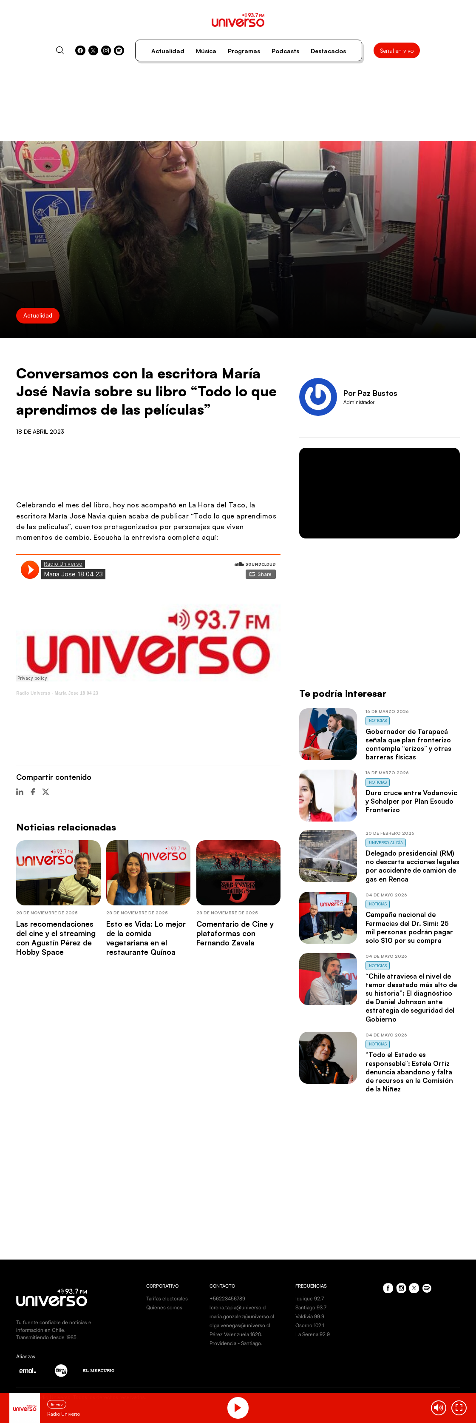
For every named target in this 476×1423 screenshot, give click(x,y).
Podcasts (285, 50)
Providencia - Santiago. (236, 1343)
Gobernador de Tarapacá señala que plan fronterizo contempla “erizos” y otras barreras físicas (408, 744)
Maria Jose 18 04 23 (77, 693)
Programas (244, 50)
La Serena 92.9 (312, 1334)
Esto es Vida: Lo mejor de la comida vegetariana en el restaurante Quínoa (146, 938)
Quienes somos (164, 1308)
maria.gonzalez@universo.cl (242, 1317)
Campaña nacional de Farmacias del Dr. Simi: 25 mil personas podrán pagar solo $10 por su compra (409, 927)
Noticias (378, 720)
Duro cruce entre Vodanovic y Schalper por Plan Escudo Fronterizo (411, 801)
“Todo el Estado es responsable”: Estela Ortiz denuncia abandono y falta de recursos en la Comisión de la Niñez (409, 1071)
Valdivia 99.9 (309, 1317)
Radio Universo (33, 693)
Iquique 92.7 (309, 1299)
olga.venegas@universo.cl (240, 1326)
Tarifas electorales (167, 1299)
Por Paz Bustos (370, 393)
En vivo (56, 1404)
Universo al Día (386, 842)
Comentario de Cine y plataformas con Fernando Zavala (235, 933)
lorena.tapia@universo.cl (238, 1308)
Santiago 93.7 (310, 1308)
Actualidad (167, 50)
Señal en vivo (397, 50)
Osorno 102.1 (309, 1326)
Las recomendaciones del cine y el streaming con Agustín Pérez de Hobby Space (56, 938)
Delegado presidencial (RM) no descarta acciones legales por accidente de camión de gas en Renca (412, 866)
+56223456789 (227, 1299)
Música (206, 50)
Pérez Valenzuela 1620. (236, 1334)
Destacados (328, 50)
